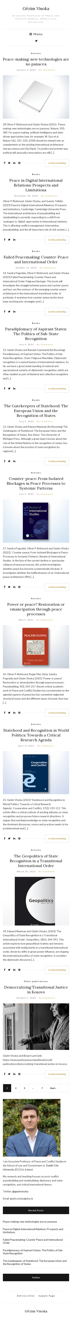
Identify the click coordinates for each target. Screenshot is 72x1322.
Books (36, 174)
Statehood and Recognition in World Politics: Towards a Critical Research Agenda (36, 735)
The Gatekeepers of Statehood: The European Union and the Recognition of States (36, 410)
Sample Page (47, 1296)
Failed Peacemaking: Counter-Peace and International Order (36, 259)
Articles (36, 53)
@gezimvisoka (20, 1191)
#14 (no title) (26, 1296)
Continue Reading (57, 163)
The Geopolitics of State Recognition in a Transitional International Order (36, 861)
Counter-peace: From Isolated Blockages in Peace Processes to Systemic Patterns (36, 483)
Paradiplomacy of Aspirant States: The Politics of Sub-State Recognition (36, 334)
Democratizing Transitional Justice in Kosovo (36, 989)
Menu (36, 34)
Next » (53, 1088)
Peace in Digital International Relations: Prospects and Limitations (36, 185)
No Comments (47, 70)
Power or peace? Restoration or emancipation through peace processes (36, 609)
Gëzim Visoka (36, 8)
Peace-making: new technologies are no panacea (36, 61)
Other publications (36, 981)
